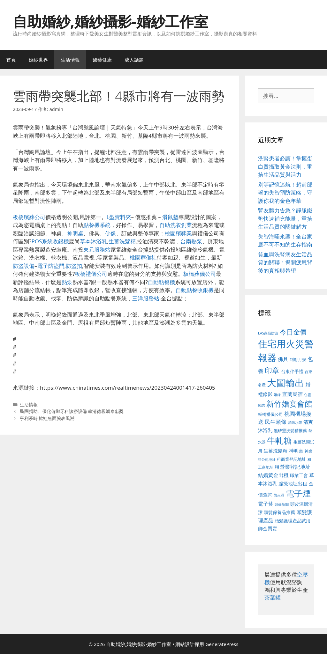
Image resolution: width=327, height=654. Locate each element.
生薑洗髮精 (122, 241)
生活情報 (70, 59)
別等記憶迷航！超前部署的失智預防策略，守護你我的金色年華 (285, 192)
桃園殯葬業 (178, 233)
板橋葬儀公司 (199, 273)
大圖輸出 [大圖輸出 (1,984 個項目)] (285, 382)
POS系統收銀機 (50, 241)
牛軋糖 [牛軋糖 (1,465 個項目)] (279, 440)
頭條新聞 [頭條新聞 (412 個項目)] (282, 504)
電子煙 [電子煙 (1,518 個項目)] (298, 493)
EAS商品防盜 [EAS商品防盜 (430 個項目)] (268, 333)
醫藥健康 (102, 59)
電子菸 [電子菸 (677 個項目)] (265, 503)
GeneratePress (221, 644)
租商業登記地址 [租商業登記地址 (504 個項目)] (291, 459)
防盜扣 (74, 265)
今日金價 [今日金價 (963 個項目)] (293, 331)
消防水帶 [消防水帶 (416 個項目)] (295, 422)
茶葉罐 (272, 597)
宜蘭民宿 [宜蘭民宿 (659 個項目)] (292, 394)
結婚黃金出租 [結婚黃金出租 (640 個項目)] (273, 475)
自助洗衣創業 (175, 225)
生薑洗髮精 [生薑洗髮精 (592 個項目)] (275, 450)
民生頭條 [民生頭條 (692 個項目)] (275, 421)
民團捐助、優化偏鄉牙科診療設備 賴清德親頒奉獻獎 (72, 411)
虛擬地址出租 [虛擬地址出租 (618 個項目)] (292, 483)
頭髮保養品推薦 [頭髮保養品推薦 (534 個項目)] (279, 512)
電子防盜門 (51, 265)
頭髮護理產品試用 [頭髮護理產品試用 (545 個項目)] (292, 521)
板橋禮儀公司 (91, 273)
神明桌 (75, 233)
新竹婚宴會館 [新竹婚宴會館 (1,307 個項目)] (289, 403)
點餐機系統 (96, 225)
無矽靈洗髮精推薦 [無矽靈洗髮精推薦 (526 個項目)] (290, 430)
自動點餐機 (161, 282)
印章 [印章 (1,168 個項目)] (272, 370)
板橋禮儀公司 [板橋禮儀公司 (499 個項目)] (270, 414)
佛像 (110, 233)
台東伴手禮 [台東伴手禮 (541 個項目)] (292, 371)
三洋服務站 (145, 298)
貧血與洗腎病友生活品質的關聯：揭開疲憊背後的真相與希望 (285, 262)
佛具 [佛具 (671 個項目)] (283, 359)
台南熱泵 (191, 241)
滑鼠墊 (170, 217)
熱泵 (67, 282)
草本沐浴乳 (93, 241)
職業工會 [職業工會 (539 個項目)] (299, 475)
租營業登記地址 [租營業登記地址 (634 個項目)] (292, 466)
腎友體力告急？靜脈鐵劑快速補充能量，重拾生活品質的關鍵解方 (285, 218)
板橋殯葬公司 (29, 217)
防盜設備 (23, 265)
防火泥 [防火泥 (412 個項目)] (279, 495)
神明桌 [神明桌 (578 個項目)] (296, 450)
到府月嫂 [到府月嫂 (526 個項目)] (298, 359)
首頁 (11, 59)
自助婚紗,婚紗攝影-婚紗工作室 (110, 21)
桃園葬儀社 (143, 257)
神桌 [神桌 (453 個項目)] (308, 450)
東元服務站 (96, 249)
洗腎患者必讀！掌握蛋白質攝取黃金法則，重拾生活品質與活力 (285, 166)
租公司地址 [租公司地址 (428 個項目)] (267, 459)
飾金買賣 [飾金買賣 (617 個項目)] (267, 528)
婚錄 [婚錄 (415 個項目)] (277, 395)
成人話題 (134, 59)
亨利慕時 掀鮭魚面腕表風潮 (47, 418)
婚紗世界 (38, 59)
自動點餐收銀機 (195, 290)
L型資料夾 (119, 217)
